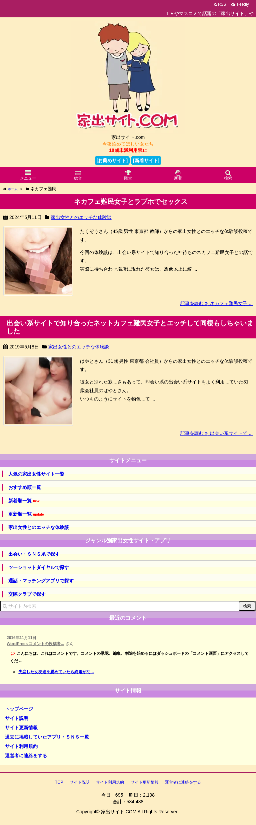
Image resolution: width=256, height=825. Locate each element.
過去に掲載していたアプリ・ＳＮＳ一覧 (47, 737)
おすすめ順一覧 (24, 487)
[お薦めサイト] (112, 160)
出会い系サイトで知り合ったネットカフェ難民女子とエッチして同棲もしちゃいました (130, 327)
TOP (59, 782)
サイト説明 (16, 718)
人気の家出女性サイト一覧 (36, 474)
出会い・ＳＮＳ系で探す (34, 554)
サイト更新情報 (21, 727)
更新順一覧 (26, 514)
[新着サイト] (146, 160)
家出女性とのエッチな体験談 (81, 217)
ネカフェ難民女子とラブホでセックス (130, 201)
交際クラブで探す (27, 594)
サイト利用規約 (21, 746)
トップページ (19, 709)
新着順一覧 (23, 500)
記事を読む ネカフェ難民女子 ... (216, 303)
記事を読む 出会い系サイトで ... (216, 433)
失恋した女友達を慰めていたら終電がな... (56, 671)
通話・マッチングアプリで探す (41, 580)
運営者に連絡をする (26, 755)
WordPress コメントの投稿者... (35, 643)
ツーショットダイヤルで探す (38, 567)
